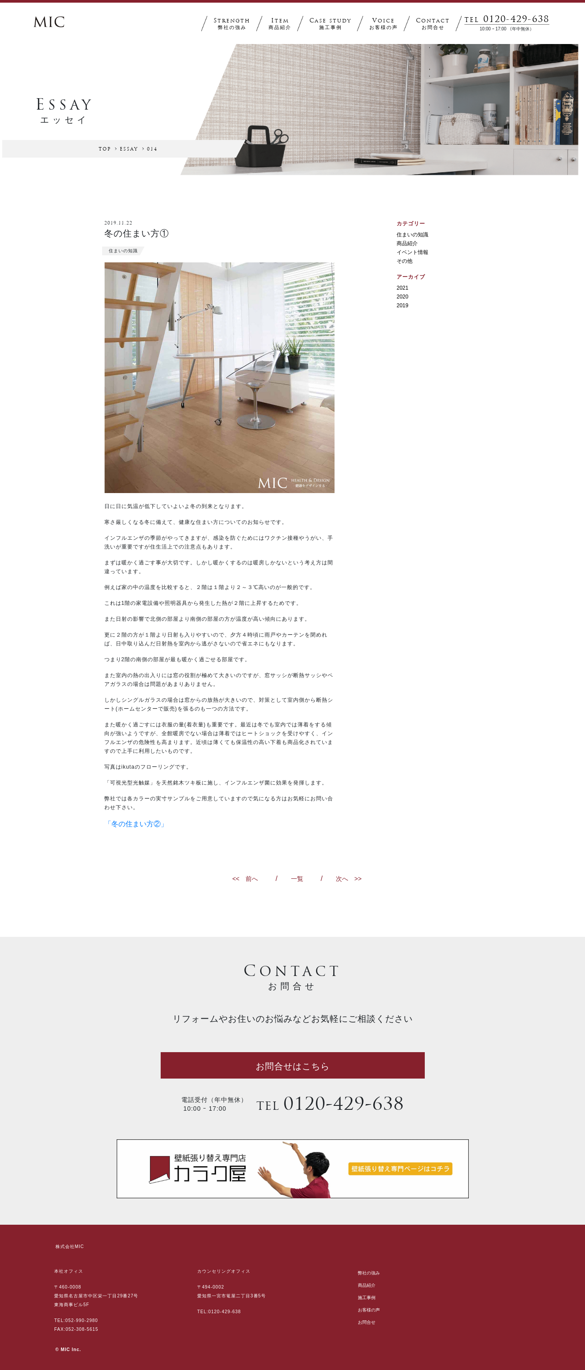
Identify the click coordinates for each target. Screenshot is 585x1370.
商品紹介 (407, 243)
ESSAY (129, 149)
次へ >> (348, 878)
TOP (105, 149)
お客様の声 (369, 1309)
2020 (402, 297)
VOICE (383, 24)
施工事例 (366, 1297)
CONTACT (433, 24)
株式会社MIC (69, 1246)
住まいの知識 (412, 235)
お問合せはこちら (293, 1066)
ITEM (280, 24)
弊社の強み (369, 1273)
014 (152, 149)
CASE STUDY (330, 24)
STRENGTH (231, 24)
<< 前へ (245, 878)
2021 (402, 288)
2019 (402, 305)
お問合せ (366, 1322)
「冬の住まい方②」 (136, 824)
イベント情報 (412, 252)
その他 (404, 261)
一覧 (297, 878)
